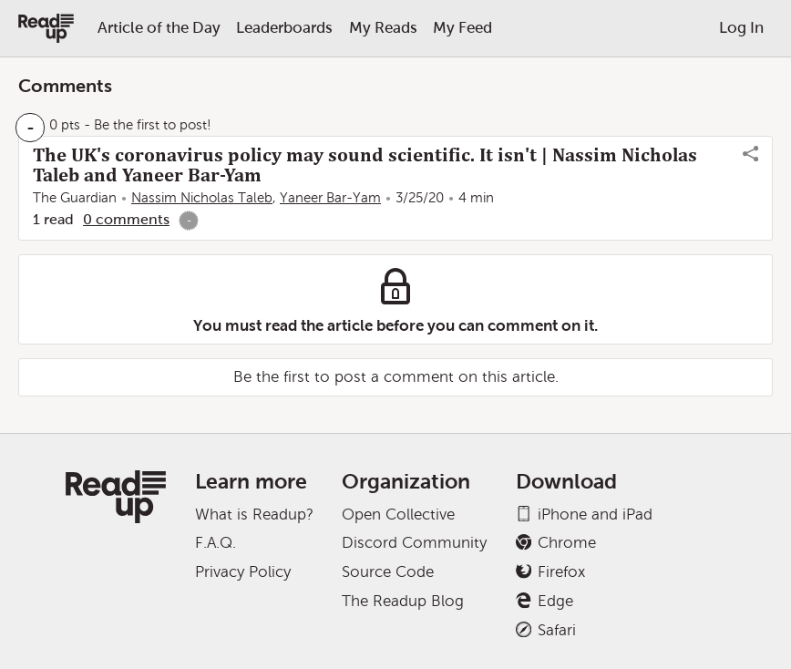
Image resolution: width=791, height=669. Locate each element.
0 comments (126, 219)
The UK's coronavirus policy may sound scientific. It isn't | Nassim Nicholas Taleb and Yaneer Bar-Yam (365, 165)
